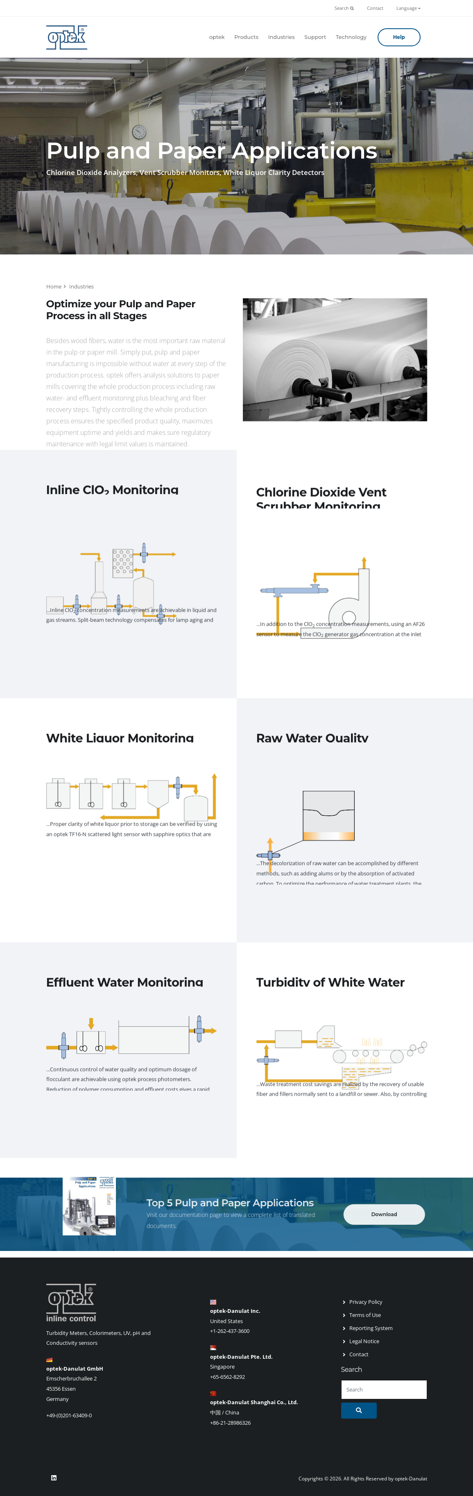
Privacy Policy (365, 1301)
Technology (351, 37)
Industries (281, 37)
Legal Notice (364, 1341)
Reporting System (371, 1328)
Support (315, 37)
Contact (375, 8)
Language (408, 8)
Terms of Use (365, 1315)
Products (246, 37)
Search (344, 8)
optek (217, 37)
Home (53, 286)
